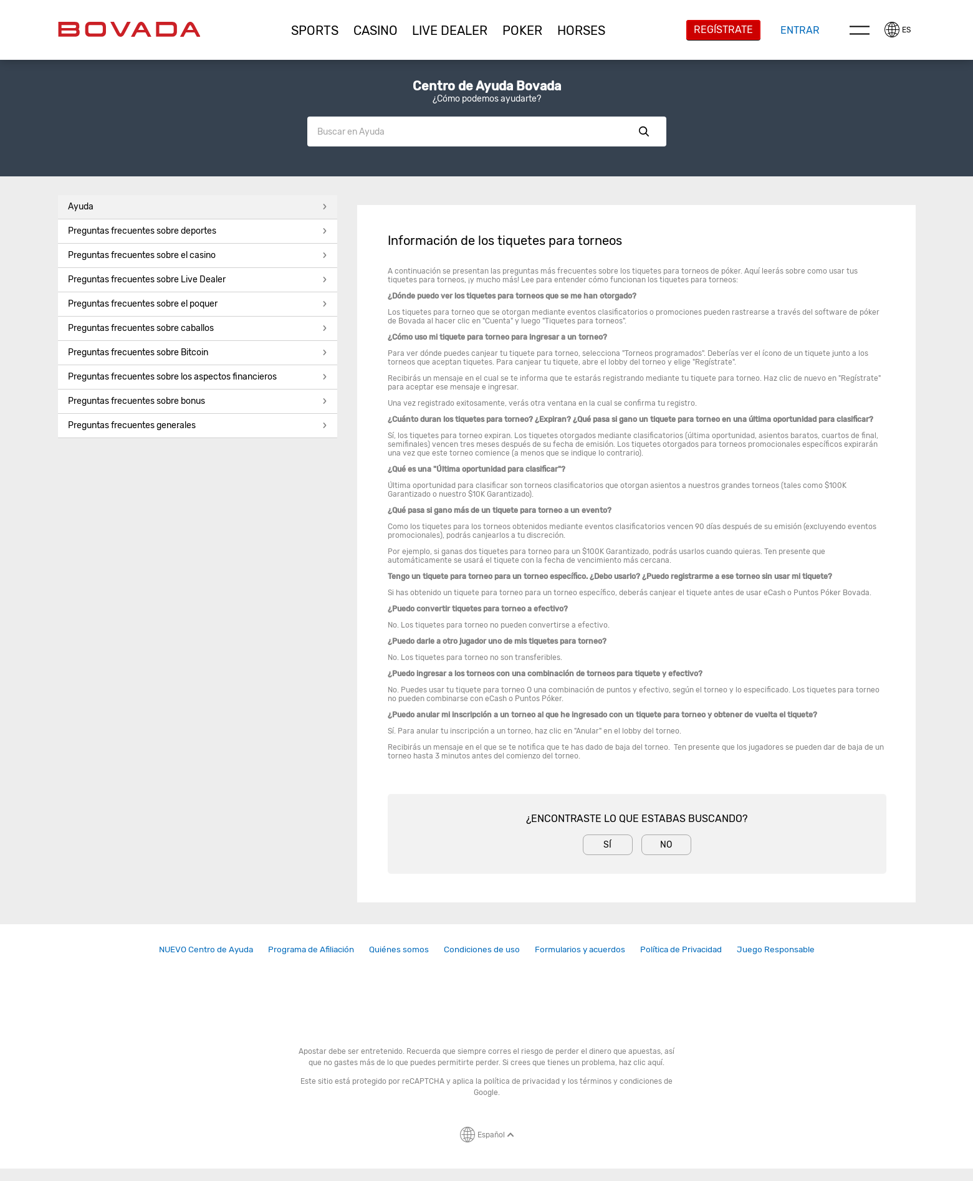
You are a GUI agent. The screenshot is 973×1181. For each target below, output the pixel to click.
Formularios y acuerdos (580, 949)
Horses (581, 30)
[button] (315, 30)
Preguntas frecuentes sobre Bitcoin (197, 352)
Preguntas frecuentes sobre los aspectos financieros (197, 376)
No (666, 844)
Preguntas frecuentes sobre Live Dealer (197, 279)
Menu (860, 30)
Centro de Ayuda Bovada (487, 86)
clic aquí (648, 1062)
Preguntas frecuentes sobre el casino (197, 255)
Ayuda (197, 206)
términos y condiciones (621, 1081)
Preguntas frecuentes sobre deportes (197, 231)
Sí (607, 844)
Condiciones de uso (482, 949)
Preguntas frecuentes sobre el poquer (197, 304)
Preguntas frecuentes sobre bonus (197, 401)
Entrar (800, 30)
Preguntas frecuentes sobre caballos (197, 328)
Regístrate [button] (723, 30)
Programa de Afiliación (311, 949)
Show (644, 131)
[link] (206, 949)
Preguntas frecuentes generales (197, 425)
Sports (314, 30)
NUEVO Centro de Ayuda (206, 949)
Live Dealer (449, 30)
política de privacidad (522, 1081)
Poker (522, 30)
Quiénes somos (399, 949)
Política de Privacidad (681, 949)
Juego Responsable (776, 949)
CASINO (375, 30)
